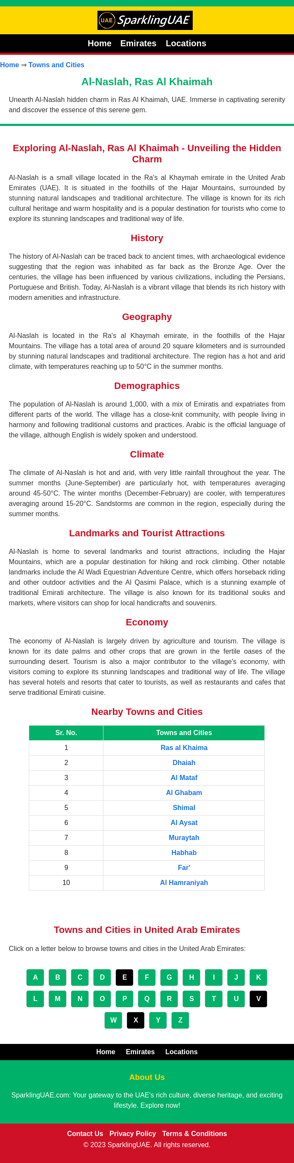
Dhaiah (184, 762)
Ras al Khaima (184, 747)
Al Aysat (183, 822)
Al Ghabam (184, 792)
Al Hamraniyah (184, 882)
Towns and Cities (56, 65)
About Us (147, 1077)
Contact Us (85, 1133)
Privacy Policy (132, 1133)
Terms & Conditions (194, 1133)
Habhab (184, 852)
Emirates (139, 43)
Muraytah (184, 837)
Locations (186, 43)
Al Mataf (184, 777)
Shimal (184, 807)
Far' (184, 867)
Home (100, 43)
